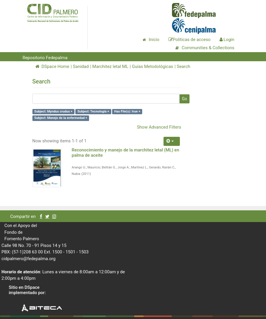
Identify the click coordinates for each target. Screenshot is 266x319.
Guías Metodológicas (152, 66)
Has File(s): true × (127, 111)
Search (183, 66)
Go (184, 98)
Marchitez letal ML (110, 66)
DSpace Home (52, 66)
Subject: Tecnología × (93, 111)
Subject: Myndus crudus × (53, 111)
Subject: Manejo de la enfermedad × (60, 118)
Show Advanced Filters (159, 127)
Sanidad (81, 66)
